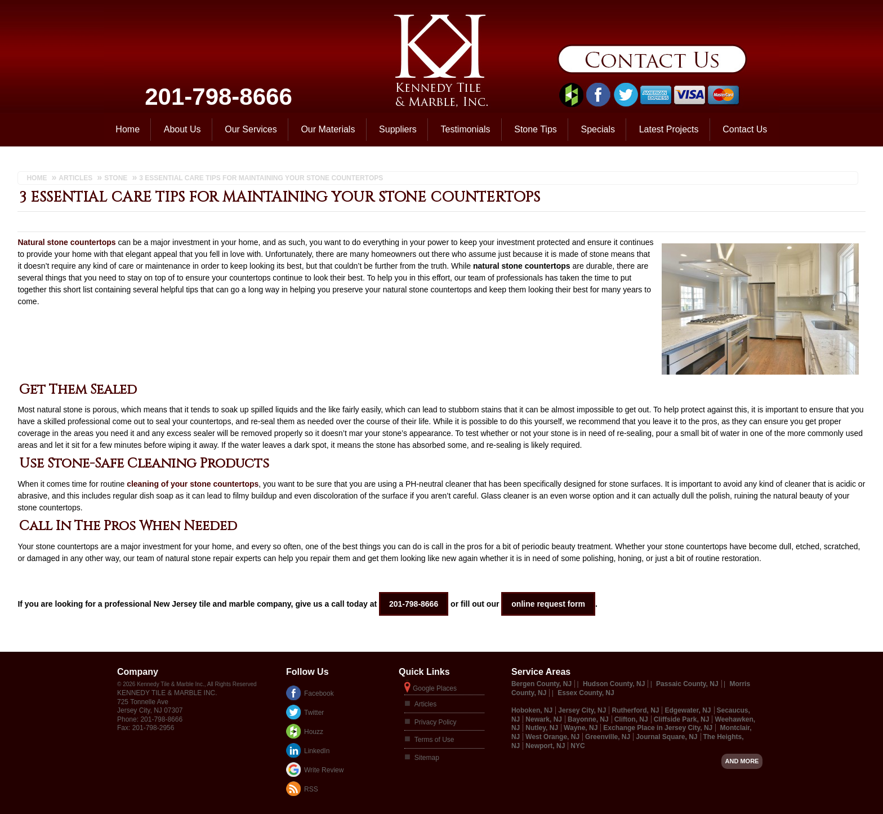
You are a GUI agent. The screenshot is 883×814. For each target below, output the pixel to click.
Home (127, 129)
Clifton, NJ (631, 719)
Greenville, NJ (607, 737)
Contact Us (745, 129)
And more (742, 761)
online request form (548, 603)
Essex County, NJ (586, 693)
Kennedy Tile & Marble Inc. (167, 693)
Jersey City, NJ (582, 710)
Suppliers (398, 129)
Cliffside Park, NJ (682, 719)
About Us (182, 129)
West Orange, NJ (552, 737)
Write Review (324, 770)
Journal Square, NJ (666, 737)
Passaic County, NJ (687, 684)
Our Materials (328, 129)
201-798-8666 (218, 96)
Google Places (435, 688)
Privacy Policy (435, 722)
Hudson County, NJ (614, 684)
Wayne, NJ (580, 728)
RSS (311, 789)
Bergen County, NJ (541, 684)
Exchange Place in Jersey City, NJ (657, 728)
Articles (425, 704)
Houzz (313, 731)
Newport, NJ (545, 746)
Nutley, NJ (541, 728)
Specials (598, 129)
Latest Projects (669, 129)
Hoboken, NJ (531, 710)
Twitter (314, 712)
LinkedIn (316, 751)
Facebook (319, 693)
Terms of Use (434, 740)
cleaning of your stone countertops (192, 483)
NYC (577, 746)
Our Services (251, 129)
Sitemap (426, 758)
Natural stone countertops (66, 242)
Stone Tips (535, 129)
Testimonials (465, 129)
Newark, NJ (543, 719)
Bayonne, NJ (588, 719)
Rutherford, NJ (635, 710)
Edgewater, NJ (688, 710)
